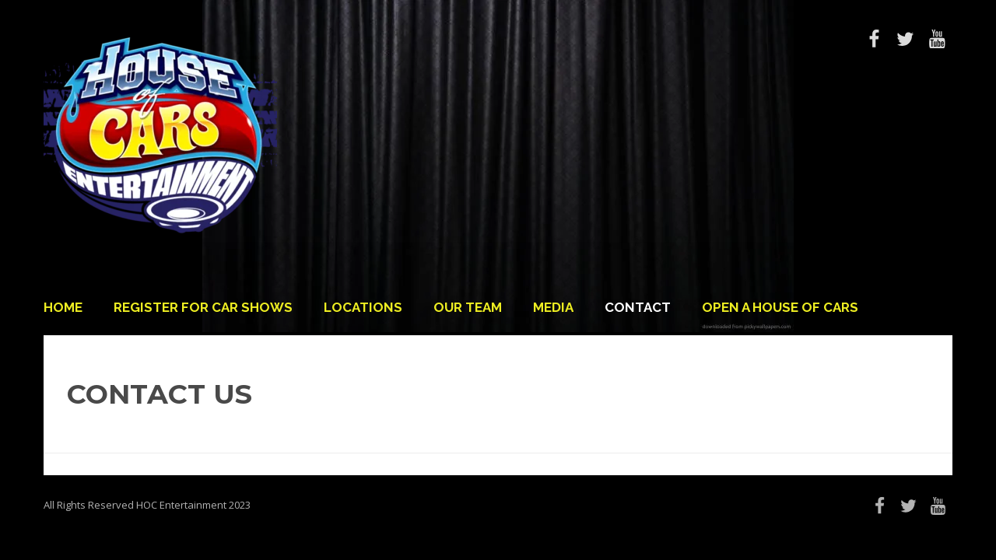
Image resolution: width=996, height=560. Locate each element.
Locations (363, 307)
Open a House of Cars (780, 307)
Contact (638, 307)
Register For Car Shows (203, 307)
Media (553, 307)
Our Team (467, 307)
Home (63, 307)
